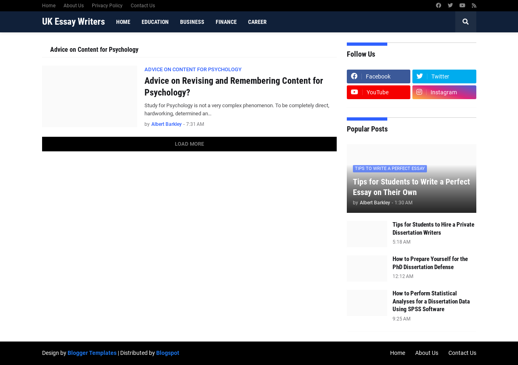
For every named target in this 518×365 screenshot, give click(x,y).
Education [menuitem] (155, 22)
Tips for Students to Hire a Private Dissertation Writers (433, 228)
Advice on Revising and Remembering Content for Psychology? (233, 87)
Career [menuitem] (257, 22)
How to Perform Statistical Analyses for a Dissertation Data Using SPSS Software (431, 301)
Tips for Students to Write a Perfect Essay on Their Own (411, 187)
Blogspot (167, 353)
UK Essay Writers (73, 21)
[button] (465, 21)
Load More (189, 144)
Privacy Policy (107, 5)
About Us (74, 5)
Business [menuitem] (192, 22)
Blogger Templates (92, 353)
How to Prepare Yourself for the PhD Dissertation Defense (430, 263)
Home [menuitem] (123, 22)
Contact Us (143, 5)
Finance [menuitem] (226, 22)
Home (48, 5)
